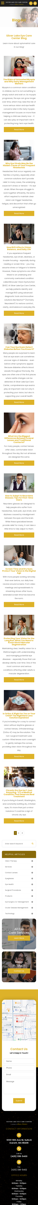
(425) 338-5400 (19, 1156)
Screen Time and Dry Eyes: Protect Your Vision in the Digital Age (19, 570)
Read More (19, 129)
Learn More (19, 938)
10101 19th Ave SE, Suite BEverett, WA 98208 (19, 1141)
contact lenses (11, 872)
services (8, 867)
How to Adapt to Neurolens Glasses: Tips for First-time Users (19, 497)
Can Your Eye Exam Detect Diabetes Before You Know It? (19, 348)
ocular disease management (16, 908)
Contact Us (19, 971)
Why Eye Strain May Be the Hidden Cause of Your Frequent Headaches (19, 165)
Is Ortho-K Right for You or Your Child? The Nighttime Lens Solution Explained (19, 715)
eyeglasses (9, 878)
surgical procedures (13, 890)
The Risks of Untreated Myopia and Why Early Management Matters (19, 81)
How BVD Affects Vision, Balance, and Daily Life (19, 248)
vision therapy (11, 861)
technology (9, 913)
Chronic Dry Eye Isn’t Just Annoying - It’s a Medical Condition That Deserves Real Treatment (19, 793)
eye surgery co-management (17, 902)
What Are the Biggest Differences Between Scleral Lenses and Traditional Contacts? (19, 439)
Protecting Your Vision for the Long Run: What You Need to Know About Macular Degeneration (19, 641)
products (8, 896)
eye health (9, 884)
